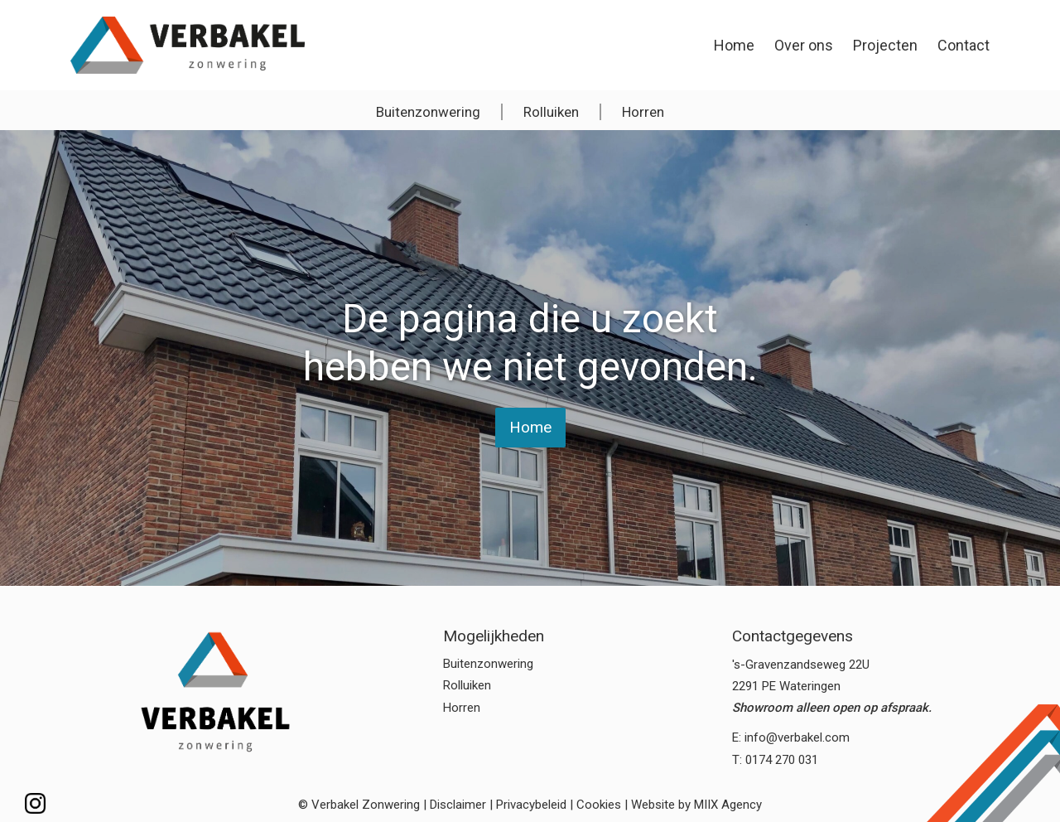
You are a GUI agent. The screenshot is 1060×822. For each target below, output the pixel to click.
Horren (643, 112)
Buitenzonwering (428, 112)
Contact (963, 45)
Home (734, 45)
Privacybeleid (531, 804)
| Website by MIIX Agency (693, 804)
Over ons (803, 45)
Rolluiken (551, 112)
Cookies (598, 804)
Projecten (885, 45)
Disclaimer (458, 804)
